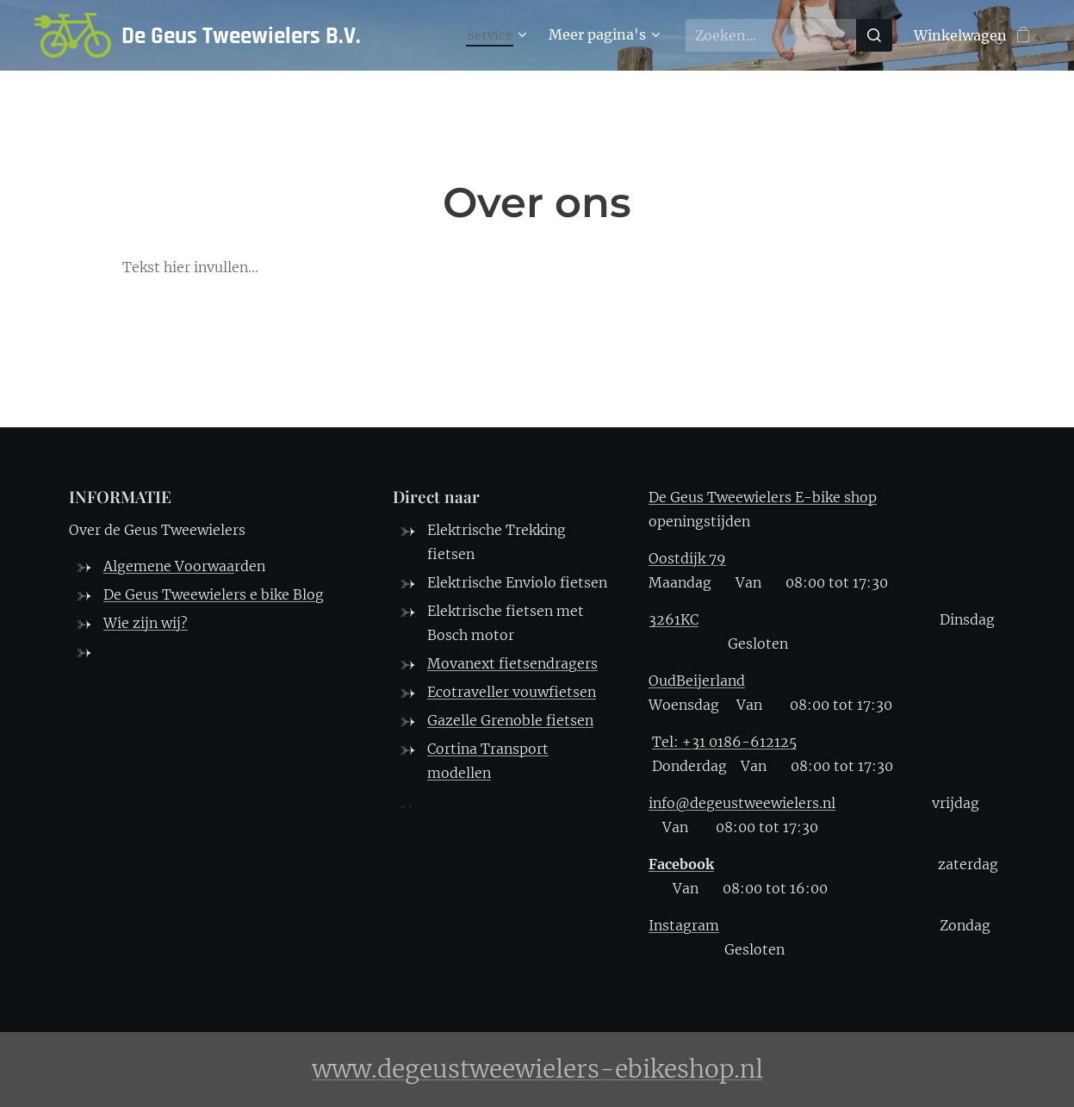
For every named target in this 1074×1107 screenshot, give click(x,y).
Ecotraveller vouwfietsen (511, 691)
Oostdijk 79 (687, 558)
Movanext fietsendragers (512, 663)
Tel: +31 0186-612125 (724, 741)
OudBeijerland (697, 680)
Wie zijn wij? (145, 622)
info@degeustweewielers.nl (742, 803)
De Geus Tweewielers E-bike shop (763, 497)
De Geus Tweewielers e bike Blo (209, 594)
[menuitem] (497, 35)
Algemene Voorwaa (168, 566)
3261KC (673, 619)
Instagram (684, 925)
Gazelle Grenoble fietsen (510, 720)
